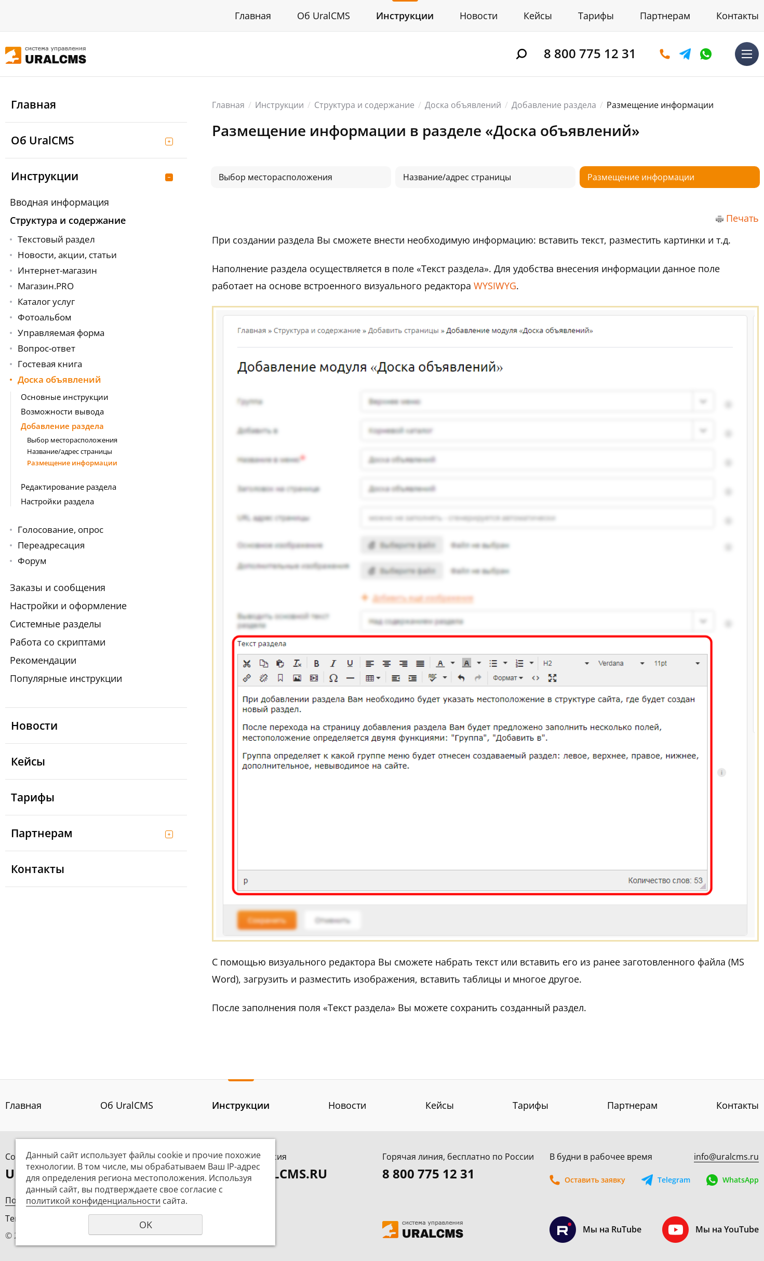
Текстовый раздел (56, 239)
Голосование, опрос (60, 529)
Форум (32, 561)
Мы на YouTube (710, 1229)
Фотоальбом (44, 317)
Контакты (737, 15)
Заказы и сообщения (57, 587)
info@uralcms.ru (726, 1156)
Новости (479, 15)
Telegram (685, 54)
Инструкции (405, 15)
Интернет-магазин (57, 270)
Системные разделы (55, 624)
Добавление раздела (62, 426)
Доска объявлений (59, 379)
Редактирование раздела (68, 486)
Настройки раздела (57, 501)
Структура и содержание (68, 220)
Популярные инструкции (66, 678)
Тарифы (596, 15)
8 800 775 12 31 (590, 53)
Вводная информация (59, 202)
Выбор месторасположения (72, 440)
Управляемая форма (61, 333)
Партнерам (665, 15)
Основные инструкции (65, 397)
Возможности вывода (62, 411)
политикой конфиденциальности (93, 1200)
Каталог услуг (46, 301)
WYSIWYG (495, 285)
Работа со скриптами (57, 642)
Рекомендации (43, 660)
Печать (742, 218)
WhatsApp (706, 54)
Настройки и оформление (68, 605)
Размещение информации (72, 462)
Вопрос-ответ (46, 348)
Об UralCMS (323, 15)
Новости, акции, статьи (67, 255)
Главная (253, 15)
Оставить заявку (665, 54)
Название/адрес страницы (69, 451)
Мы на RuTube (595, 1229)
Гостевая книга (50, 364)
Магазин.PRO (46, 286)
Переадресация (51, 545)
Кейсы (538, 15)
